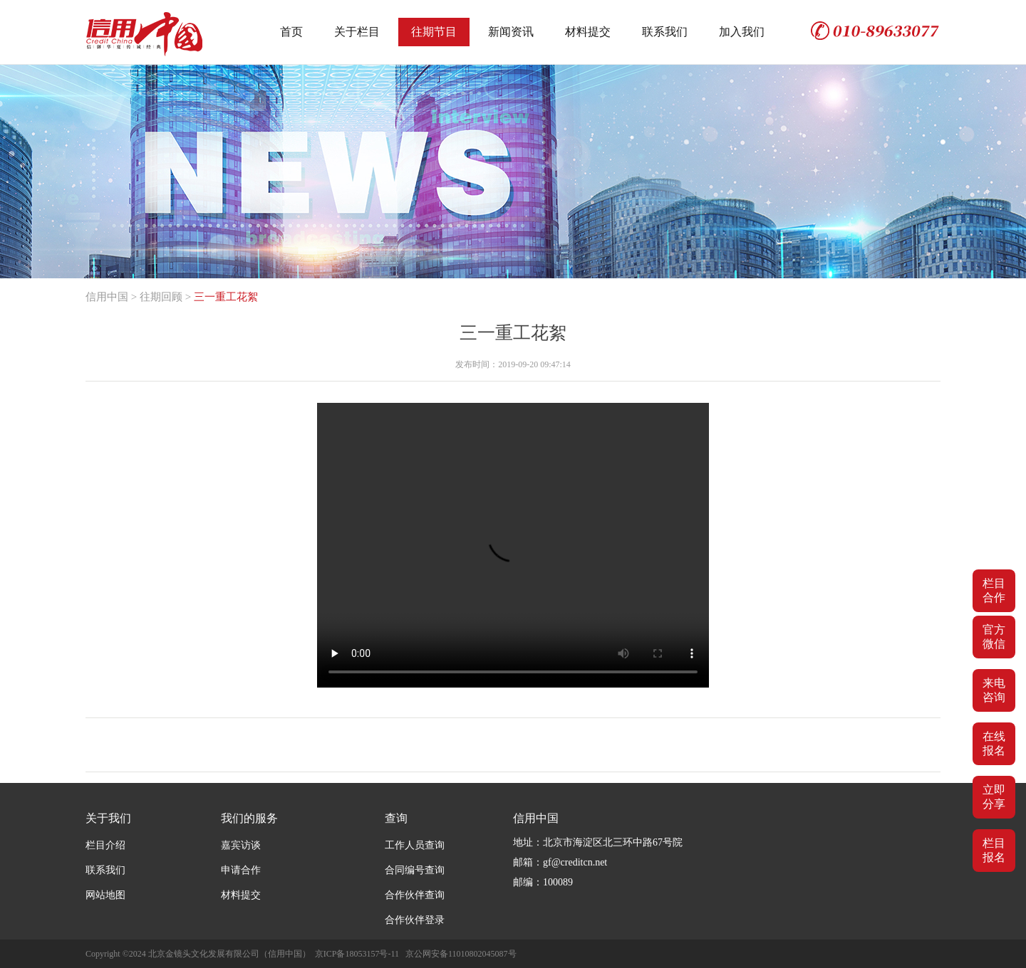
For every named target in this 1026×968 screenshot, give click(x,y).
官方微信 (994, 637)
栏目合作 (994, 590)
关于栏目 (357, 32)
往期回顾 (161, 296)
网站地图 (105, 895)
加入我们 (742, 32)
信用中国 (107, 296)
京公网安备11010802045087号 (461, 954)
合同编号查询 (415, 870)
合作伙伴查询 (415, 895)
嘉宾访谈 (241, 845)
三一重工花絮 (226, 296)
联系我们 (665, 32)
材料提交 (588, 32)
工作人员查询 (415, 845)
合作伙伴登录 (415, 920)
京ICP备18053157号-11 (357, 954)
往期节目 (434, 32)
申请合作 (241, 870)
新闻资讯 (511, 32)
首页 (291, 32)
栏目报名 (994, 850)
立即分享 (994, 797)
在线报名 (994, 743)
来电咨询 (994, 690)
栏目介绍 (105, 845)
